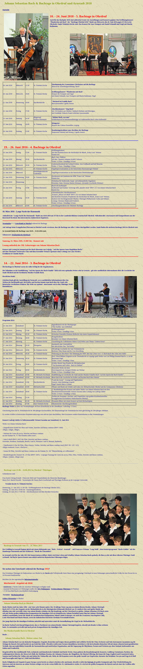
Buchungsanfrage (17, 595)
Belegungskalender (31, 579)
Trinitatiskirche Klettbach (21, 235)
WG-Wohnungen (44, 589)
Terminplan (7, 223)
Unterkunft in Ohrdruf (23, 223)
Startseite (6, 10)
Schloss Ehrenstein (9, 599)
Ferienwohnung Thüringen (60, 589)
